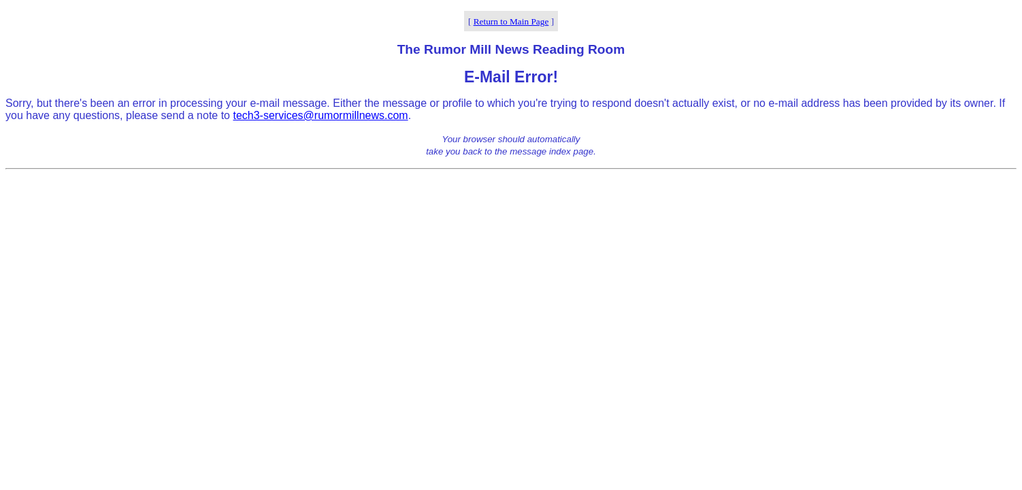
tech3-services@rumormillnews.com (320, 115)
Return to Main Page (511, 21)
